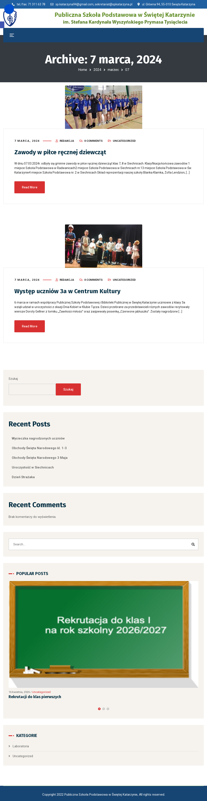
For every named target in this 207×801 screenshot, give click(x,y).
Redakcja (67, 139)
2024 (97, 70)
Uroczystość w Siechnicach (33, 466)
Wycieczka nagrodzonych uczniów (38, 437)
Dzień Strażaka (23, 475)
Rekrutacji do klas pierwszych (35, 695)
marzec (113, 70)
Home (82, 70)
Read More (29, 186)
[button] (2, 24)
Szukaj (13, 377)
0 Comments (93, 139)
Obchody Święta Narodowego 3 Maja (40, 456)
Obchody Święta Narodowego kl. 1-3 (39, 446)
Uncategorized (124, 139)
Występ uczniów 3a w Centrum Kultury (70, 290)
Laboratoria (21, 745)
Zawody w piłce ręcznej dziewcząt (63, 151)
